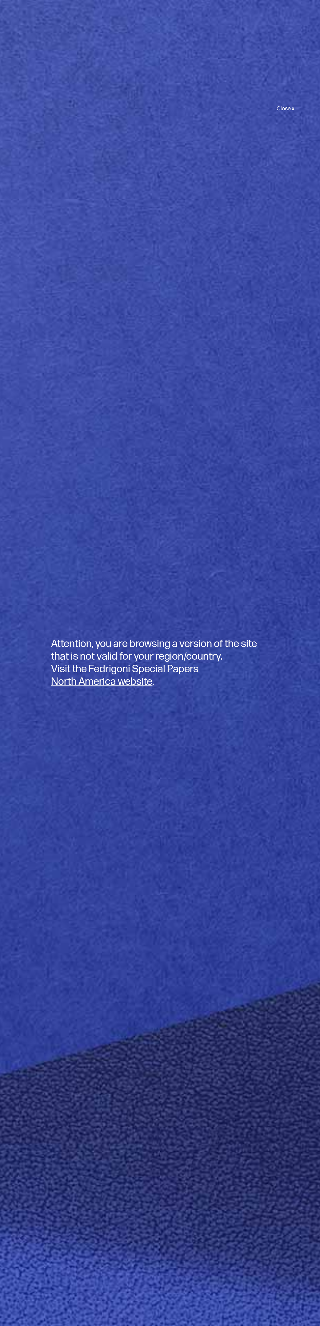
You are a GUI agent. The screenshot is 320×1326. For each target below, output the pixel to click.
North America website (101, 681)
